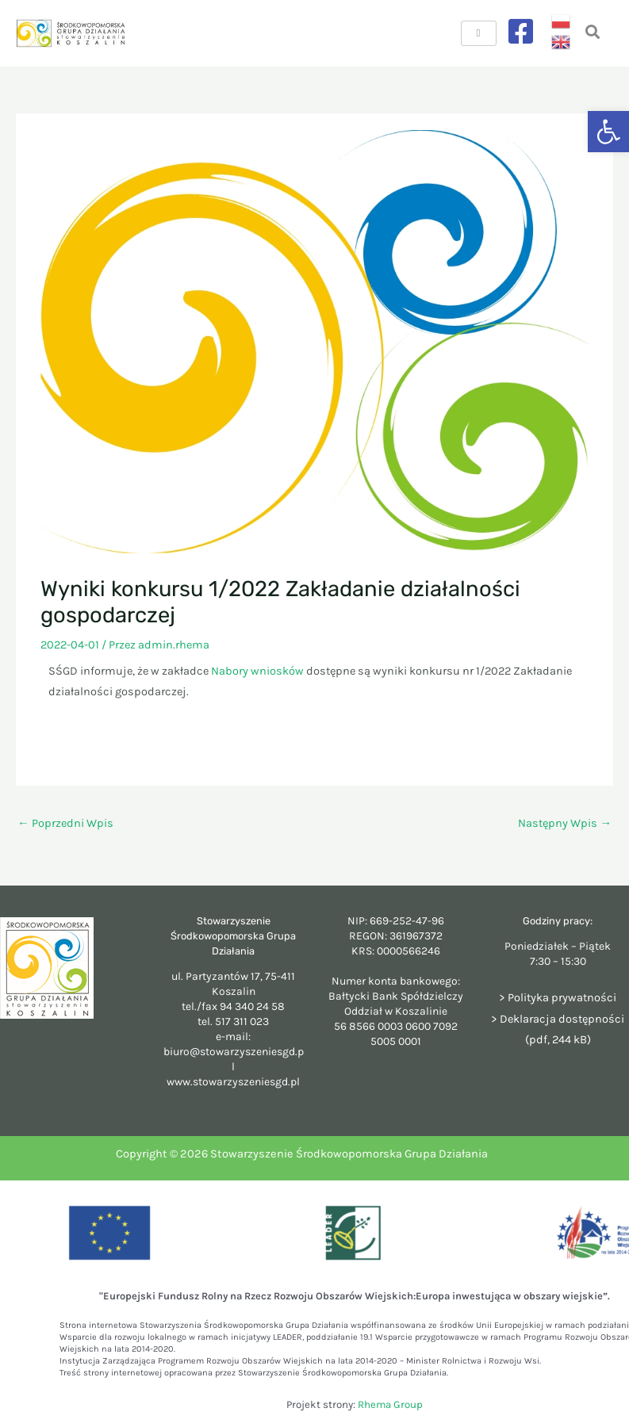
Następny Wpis (565, 823)
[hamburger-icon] (479, 33)
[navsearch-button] (593, 34)
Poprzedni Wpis (65, 823)
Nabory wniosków (257, 671)
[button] (608, 131)
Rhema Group (390, 1404)
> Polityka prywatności (557, 997)
